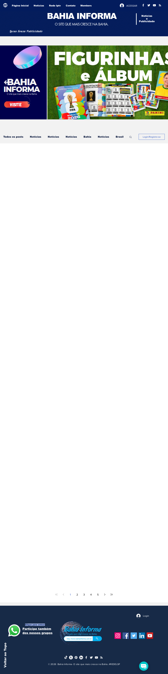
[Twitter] (134, 635)
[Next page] (105, 594)
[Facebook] (126, 635)
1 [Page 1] (70, 594)
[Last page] (112, 594)
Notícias (35, 136)
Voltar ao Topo (5, 655)
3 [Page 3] (84, 594)
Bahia (87, 136)
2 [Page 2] (77, 594)
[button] (130, 137)
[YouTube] (150, 635)
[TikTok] (66, 657)
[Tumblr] (71, 657)
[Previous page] (63, 594)
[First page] (56, 594)
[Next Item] (6, 82)
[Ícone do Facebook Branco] (86, 657)
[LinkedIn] (142, 635)
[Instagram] (118, 635)
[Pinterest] (76, 657)
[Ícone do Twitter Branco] (91, 657)
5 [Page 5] (98, 594)
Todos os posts (13, 136)
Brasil (120, 136)
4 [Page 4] (91, 594)
